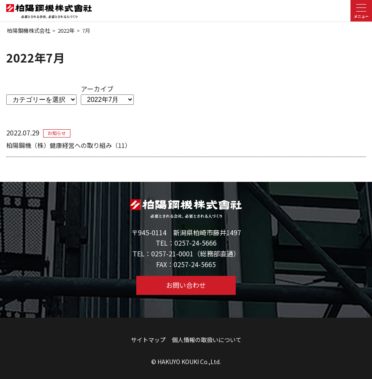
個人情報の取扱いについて (207, 340)
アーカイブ (97, 89)
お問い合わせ (186, 285)
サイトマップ (148, 340)
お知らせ (57, 133)
